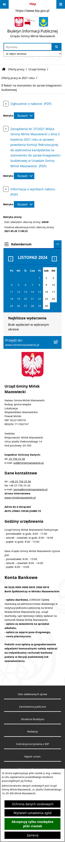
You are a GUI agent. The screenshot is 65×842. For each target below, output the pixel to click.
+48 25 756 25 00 (20, 481)
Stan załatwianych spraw (32, 694)
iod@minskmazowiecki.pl (28, 462)
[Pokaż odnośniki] (4, 4)
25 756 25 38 (17, 459)
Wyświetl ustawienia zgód (32, 813)
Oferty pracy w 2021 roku (18, 78)
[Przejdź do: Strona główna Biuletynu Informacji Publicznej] (4, 69)
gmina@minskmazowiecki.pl (30, 489)
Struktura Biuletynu (32, 719)
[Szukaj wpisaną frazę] (57, 47)
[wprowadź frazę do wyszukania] (27, 47)
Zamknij (32, 835)
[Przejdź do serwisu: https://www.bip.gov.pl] (32, 7)
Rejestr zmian (32, 756)
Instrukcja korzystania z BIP (32, 744)
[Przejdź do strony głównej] (32, 28)
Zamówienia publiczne (32, 706)
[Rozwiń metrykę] (24, 115)
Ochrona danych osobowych (32, 804)
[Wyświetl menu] (60, 4)
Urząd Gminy (37, 69)
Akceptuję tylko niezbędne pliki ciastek (32, 824)
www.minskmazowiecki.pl (20, 497)
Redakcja (32, 731)
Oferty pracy (16, 69)
